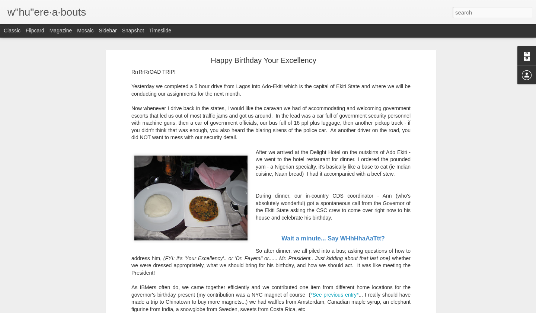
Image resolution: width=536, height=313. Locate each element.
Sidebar (108, 30)
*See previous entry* (334, 290)
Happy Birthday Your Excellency (263, 56)
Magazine (61, 30)
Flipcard (35, 30)
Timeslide (160, 30)
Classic (12, 30)
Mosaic (85, 30)
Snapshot (133, 30)
